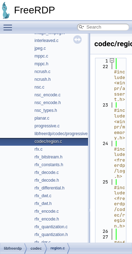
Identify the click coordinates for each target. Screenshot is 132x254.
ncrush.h (42, 79)
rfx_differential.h (49, 188)
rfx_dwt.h (43, 203)
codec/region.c (48, 141)
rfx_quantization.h (51, 234)
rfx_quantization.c (51, 226)
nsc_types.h (45, 110)
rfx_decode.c (46, 172)
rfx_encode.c (46, 211)
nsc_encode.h (47, 102)
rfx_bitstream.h (48, 157)
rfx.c (38, 149)
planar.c (41, 118)
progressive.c (46, 125)
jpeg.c (40, 48)
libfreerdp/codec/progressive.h (62, 133)
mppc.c (41, 56)
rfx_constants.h (48, 164)
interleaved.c (46, 40)
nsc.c (39, 87)
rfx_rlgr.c (42, 242)
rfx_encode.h (46, 219)
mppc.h (41, 63)
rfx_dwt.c (42, 195)
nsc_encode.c (47, 94)
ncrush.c (42, 71)
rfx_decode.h (46, 180)
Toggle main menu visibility (9, 24)
